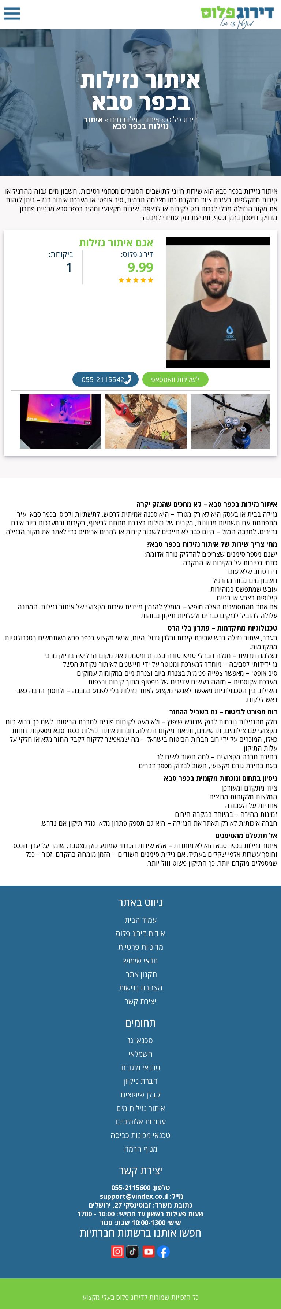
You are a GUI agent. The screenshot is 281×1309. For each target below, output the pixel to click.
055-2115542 (102, 379)
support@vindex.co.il (133, 1196)
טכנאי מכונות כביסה (140, 1135)
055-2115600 (130, 1187)
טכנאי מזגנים (140, 1067)
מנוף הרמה (140, 1149)
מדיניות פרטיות (140, 947)
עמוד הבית (141, 920)
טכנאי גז (140, 1040)
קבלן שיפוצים (141, 1095)
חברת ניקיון (140, 1081)
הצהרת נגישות (140, 988)
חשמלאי (140, 1054)
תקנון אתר (140, 974)
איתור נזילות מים (135, 119)
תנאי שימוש (140, 961)
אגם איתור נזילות (115, 242)
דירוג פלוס (182, 119)
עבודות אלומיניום (140, 1122)
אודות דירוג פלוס (140, 933)
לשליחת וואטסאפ (175, 379)
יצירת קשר (140, 1001)
